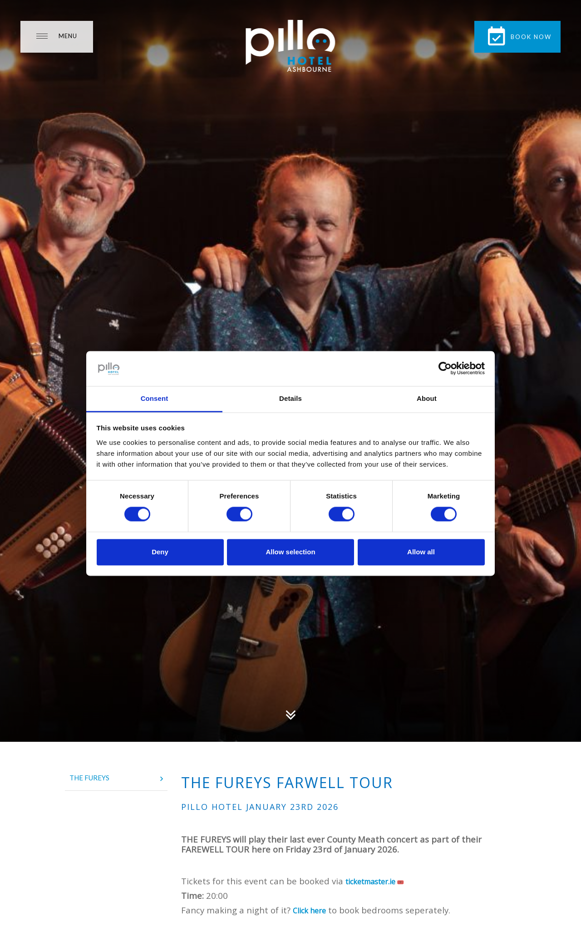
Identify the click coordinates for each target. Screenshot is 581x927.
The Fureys (116, 779)
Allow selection (290, 552)
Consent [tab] (154, 398)
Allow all (421, 552)
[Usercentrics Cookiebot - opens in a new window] (445, 368)
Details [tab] (290, 398)
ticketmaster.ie (370, 882)
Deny (160, 552)
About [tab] (427, 398)
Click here (309, 911)
